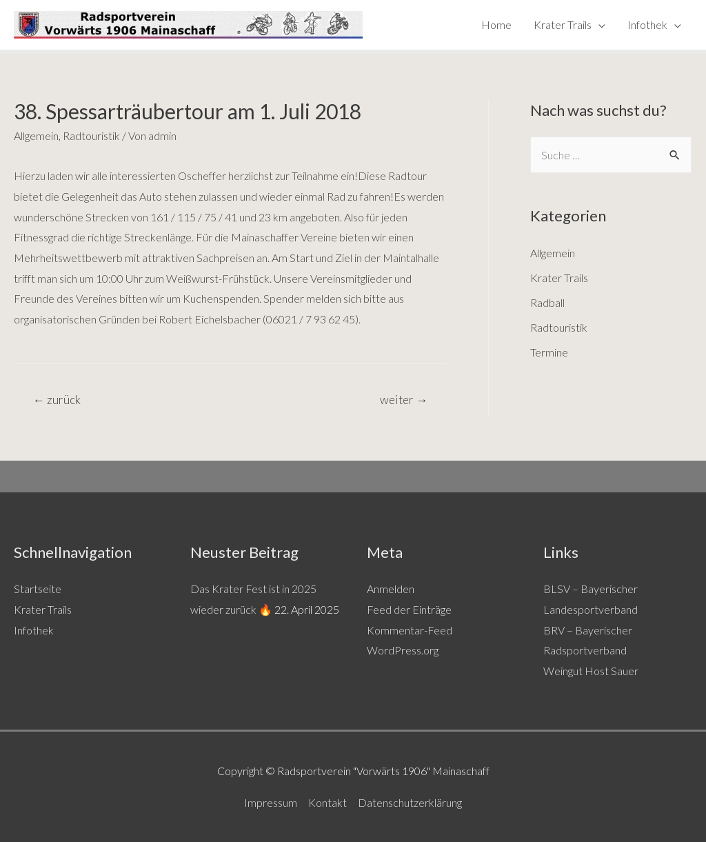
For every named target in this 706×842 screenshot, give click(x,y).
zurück (57, 399)
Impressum (270, 802)
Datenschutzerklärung (410, 802)
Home (496, 24)
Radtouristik (91, 135)
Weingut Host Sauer (590, 670)
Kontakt (327, 802)
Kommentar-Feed (409, 629)
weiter (403, 399)
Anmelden (390, 588)
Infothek (647, 24)
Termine (549, 352)
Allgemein (36, 135)
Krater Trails (563, 24)
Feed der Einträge (409, 609)
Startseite (37, 588)
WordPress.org (402, 649)
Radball (547, 302)
